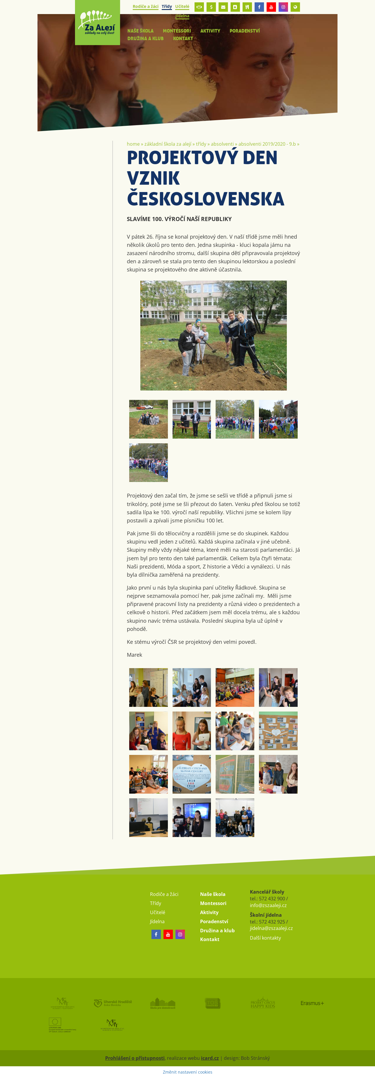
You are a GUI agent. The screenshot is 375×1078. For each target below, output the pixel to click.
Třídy (201, 144)
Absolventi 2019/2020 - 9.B (267, 144)
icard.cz (210, 1058)
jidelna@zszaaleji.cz (271, 928)
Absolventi (222, 144)
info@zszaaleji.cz (268, 905)
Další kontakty (265, 938)
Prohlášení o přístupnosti (135, 1058)
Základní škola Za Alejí (167, 144)
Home (133, 144)
